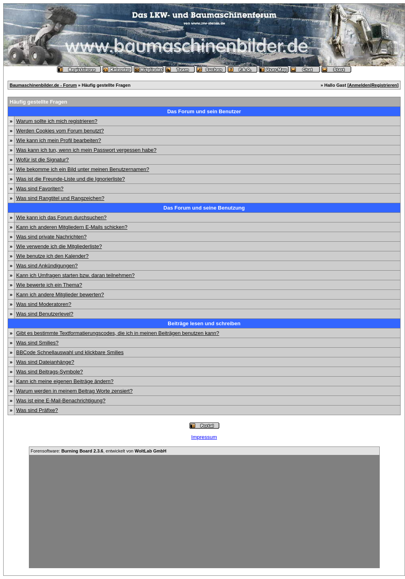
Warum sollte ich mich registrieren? (56, 121)
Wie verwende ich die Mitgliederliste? (59, 246)
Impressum (204, 437)
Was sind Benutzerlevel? (44, 314)
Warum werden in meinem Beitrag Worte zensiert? (74, 391)
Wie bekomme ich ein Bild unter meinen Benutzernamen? (82, 169)
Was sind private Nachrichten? (51, 237)
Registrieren (384, 85)
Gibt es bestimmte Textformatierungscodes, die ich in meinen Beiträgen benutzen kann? (117, 333)
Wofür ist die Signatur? (42, 160)
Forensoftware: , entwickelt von (98, 451)
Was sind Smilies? (37, 343)
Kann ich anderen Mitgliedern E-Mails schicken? (71, 227)
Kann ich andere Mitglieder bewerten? (60, 295)
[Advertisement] (204, 511)
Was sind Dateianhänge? (45, 362)
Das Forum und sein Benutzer (204, 111)
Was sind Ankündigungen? (46, 266)
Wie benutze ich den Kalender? (52, 256)
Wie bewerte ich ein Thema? (49, 285)
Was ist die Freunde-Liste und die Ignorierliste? (70, 179)
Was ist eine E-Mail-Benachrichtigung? (60, 401)
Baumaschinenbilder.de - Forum (43, 85)
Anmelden (359, 85)
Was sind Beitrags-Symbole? (49, 372)
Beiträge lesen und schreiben (204, 323)
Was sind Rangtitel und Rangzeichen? (60, 198)
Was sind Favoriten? (39, 189)
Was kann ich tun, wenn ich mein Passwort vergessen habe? (86, 150)
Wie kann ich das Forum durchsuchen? (61, 217)
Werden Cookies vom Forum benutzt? (60, 131)
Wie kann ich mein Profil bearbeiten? (58, 140)
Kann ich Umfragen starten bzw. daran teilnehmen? (75, 275)
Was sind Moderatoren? (43, 304)
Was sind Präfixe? (37, 410)
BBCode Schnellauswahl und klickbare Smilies (70, 352)
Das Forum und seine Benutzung (204, 208)
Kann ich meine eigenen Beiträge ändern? (64, 381)
